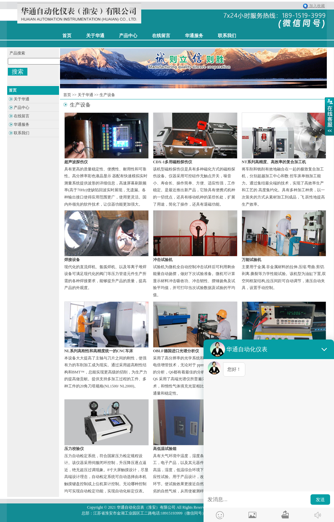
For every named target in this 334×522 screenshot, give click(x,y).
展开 (329, 116)
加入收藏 (315, 6)
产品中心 (128, 35)
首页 (67, 95)
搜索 (17, 71)
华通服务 (194, 35)
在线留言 (161, 35)
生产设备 (107, 95)
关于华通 (85, 95)
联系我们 (227, 35)
